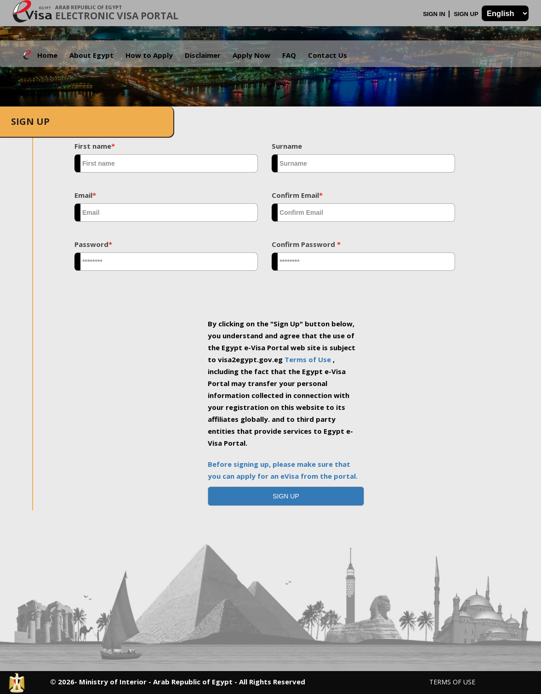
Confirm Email (297, 195)
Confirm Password (306, 244)
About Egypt (91, 55)
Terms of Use (309, 359)
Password (93, 244)
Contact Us (327, 55)
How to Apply (149, 55)
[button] (286, 496)
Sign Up (467, 14)
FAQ (289, 55)
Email (85, 195)
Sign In (435, 14)
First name (94, 146)
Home (47, 55)
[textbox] (166, 163)
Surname (287, 146)
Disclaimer (203, 55)
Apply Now (251, 55)
